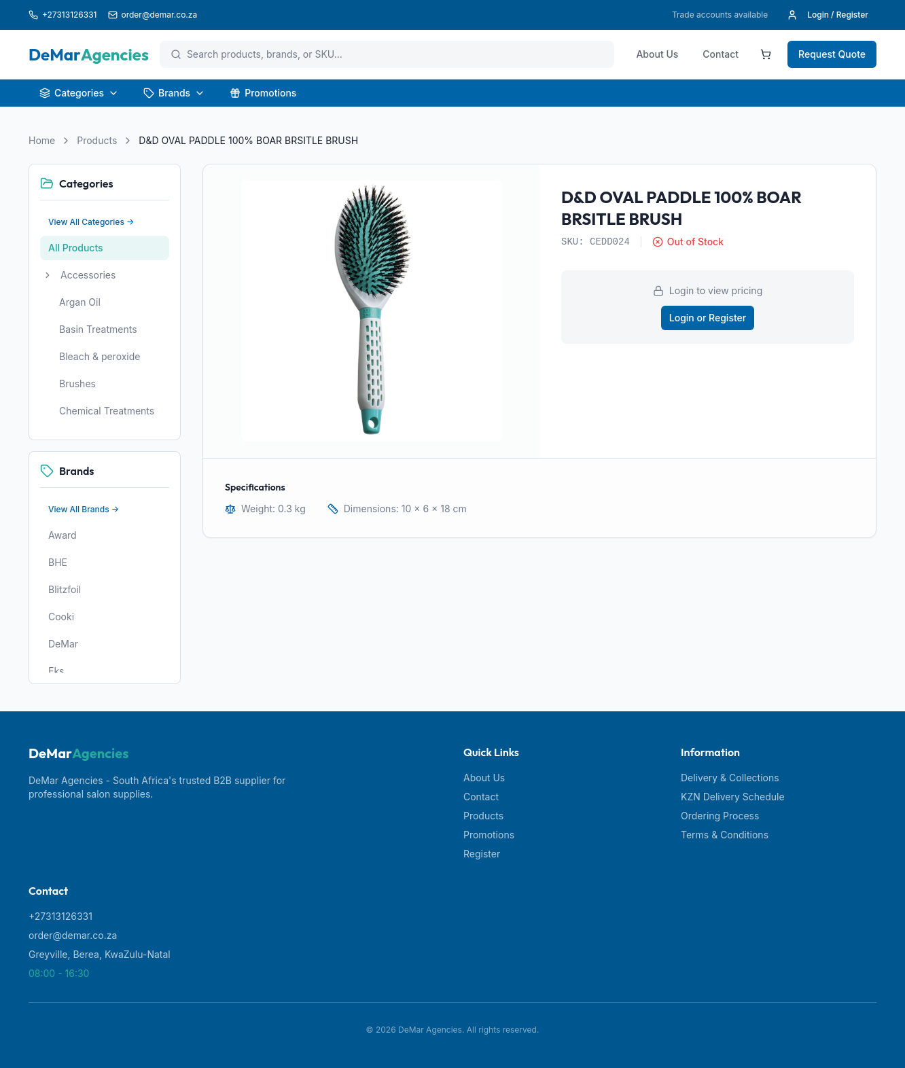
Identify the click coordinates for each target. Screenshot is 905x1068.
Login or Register (707, 317)
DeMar (63, 643)
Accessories (88, 275)
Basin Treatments (98, 329)
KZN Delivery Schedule (733, 796)
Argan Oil (80, 302)
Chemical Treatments (106, 410)
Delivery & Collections (730, 777)
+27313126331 (60, 916)
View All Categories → (91, 222)
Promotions (263, 93)
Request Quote (832, 54)
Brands (174, 93)
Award (62, 535)
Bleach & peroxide (100, 356)
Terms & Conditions (724, 834)
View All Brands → (83, 509)
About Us (657, 54)
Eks (56, 671)
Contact (721, 54)
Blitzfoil (64, 589)
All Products (75, 247)
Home (42, 140)
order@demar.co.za (73, 935)
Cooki (61, 616)
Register (481, 853)
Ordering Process (720, 815)
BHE (57, 562)
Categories (79, 93)
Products (97, 140)
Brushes (77, 383)
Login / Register (827, 15)
